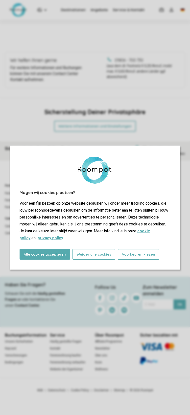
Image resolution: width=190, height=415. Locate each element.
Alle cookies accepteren (45, 254)
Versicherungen (16, 355)
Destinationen (73, 10)
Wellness (101, 369)
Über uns (101, 355)
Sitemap (119, 390)
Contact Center (27, 305)
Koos (98, 362)
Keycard (10, 348)
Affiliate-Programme (108, 341)
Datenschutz (57, 390)
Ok (179, 304)
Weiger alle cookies (94, 254)
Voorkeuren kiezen (138, 254)
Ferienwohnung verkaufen (67, 362)
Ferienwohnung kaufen (65, 355)
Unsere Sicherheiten (19, 341)
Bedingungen (14, 362)
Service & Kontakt (128, 10)
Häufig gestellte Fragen (66, 341)
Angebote (99, 10)
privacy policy (50, 237)
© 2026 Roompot (141, 390)
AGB (40, 390)
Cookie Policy (80, 390)
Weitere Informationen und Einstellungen (95, 126)
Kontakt (55, 348)
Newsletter (102, 348)
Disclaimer (101, 390)
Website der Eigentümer (66, 369)
